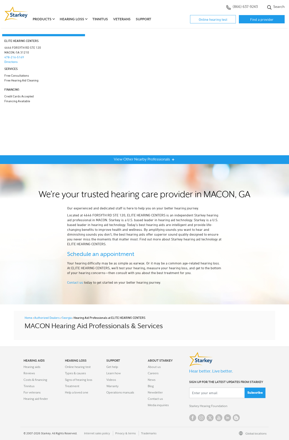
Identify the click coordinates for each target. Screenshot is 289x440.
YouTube (218, 417)
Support (143, 19)
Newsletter (155, 392)
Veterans (122, 19)
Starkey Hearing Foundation (208, 406)
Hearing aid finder (36, 398)
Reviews (29, 373)
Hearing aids (32, 367)
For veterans (32, 392)
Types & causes (75, 373)
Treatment (72, 386)
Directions (11, 62)
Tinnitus (100, 19)
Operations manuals (120, 392)
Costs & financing (35, 379)
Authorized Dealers (47, 317)
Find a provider (262, 19)
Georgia (67, 317)
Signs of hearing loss (78, 379)
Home (29, 317)
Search (276, 7)
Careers (153, 373)
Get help (112, 367)
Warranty (112, 386)
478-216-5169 (14, 57)
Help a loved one (76, 392)
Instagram (201, 417)
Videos (111, 379)
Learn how (113, 373)
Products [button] (42, 19)
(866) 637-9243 (242, 7)
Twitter (210, 417)
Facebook (192, 417)
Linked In (227, 417)
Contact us (75, 282)
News (151, 379)
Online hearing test (213, 19)
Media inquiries (158, 405)
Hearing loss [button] (72, 19)
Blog (151, 386)
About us (154, 367)
